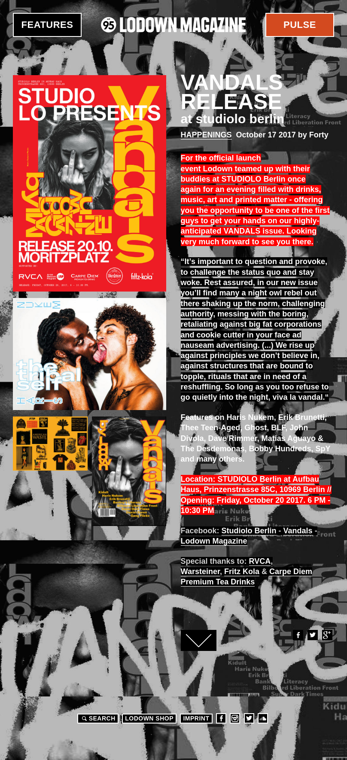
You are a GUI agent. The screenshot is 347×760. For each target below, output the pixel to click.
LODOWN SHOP (149, 718)
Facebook (297, 635)
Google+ (327, 635)
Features (47, 24)
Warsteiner (200, 571)
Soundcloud (263, 718)
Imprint (196, 718)
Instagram (235, 718)
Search (97, 718)
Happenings (206, 135)
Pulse (299, 24)
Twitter (312, 635)
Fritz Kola (241, 571)
